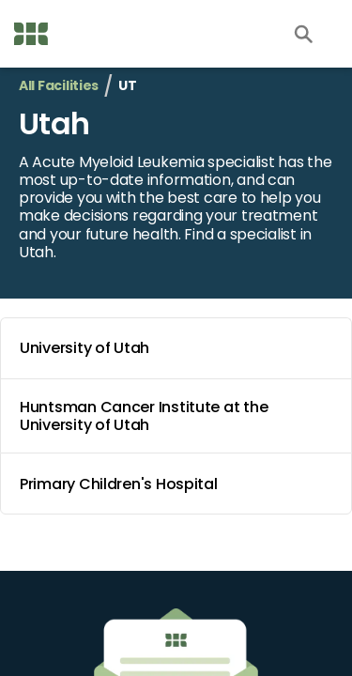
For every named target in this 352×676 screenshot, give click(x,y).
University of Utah (180, 348)
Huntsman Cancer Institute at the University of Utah (180, 416)
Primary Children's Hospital (180, 483)
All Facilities (59, 86)
